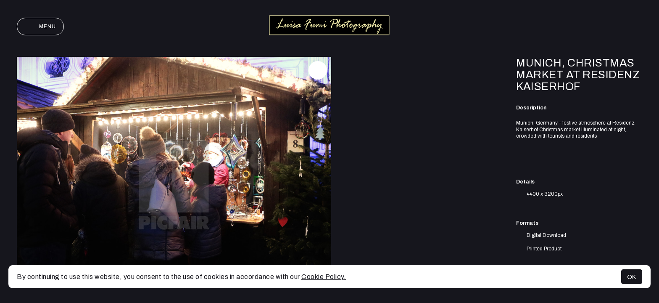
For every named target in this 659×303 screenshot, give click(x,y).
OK (631, 276)
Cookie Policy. (323, 276)
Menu (40, 26)
